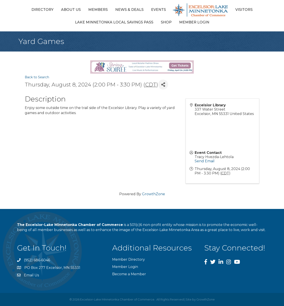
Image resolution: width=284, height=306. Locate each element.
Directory (42, 10)
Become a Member (129, 274)
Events (158, 10)
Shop (166, 22)
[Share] (163, 85)
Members (98, 10)
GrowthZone (153, 194)
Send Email (205, 161)
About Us (71, 10)
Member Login (194, 22)
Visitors (244, 10)
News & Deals (129, 10)
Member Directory (128, 259)
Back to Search (37, 77)
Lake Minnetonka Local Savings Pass (114, 22)
